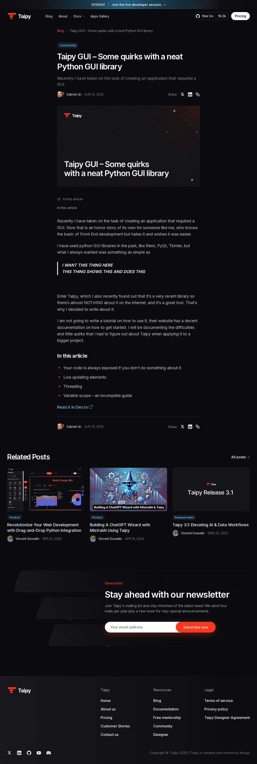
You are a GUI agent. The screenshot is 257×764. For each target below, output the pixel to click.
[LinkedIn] (19, 753)
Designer (160, 734)
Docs (77, 16)
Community (67, 45)
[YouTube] (39, 753)
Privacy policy (216, 709)
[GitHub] (29, 753)
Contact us (109, 734)
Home (106, 700)
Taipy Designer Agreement (227, 717)
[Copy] (197, 94)
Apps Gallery (100, 16)
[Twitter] (9, 753)
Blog (49, 16)
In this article (67, 208)
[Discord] (48, 753)
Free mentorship (167, 717)
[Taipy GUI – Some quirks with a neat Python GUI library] (182, 94)
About (63, 16)
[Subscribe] (196, 627)
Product (14, 517)
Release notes (184, 517)
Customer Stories (115, 726)
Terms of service (218, 700)
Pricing (240, 16)
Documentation (166, 709)
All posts (240, 457)
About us (108, 709)
